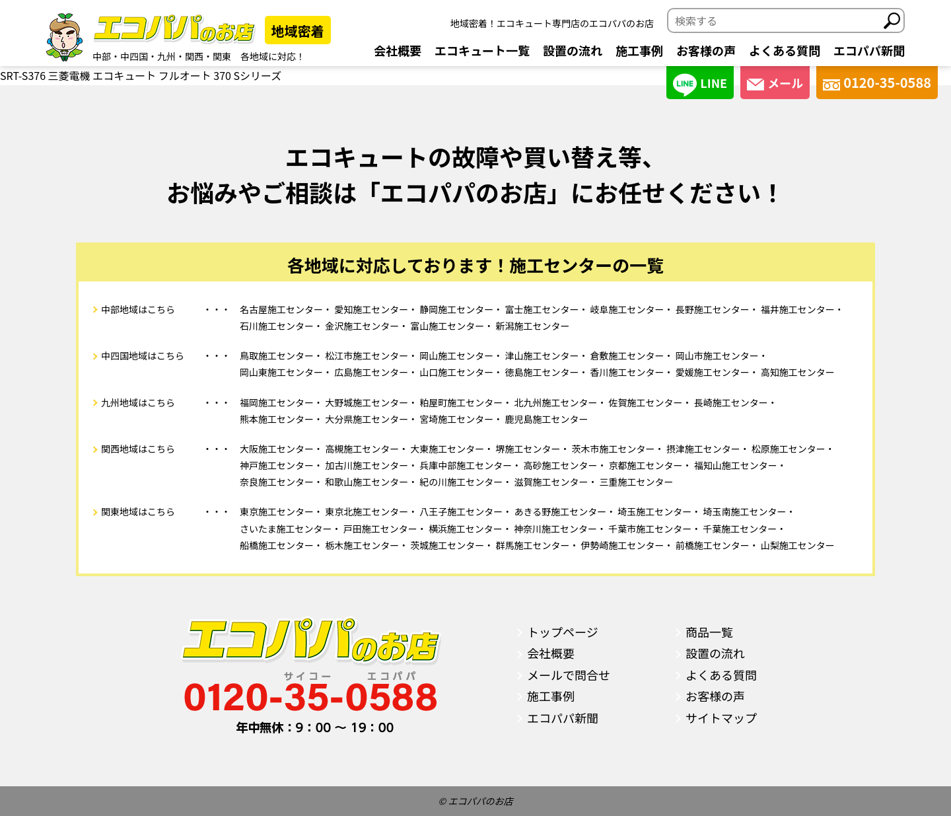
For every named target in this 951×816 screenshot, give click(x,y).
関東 (222, 56)
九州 (166, 56)
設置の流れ (572, 50)
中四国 (134, 56)
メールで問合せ (568, 674)
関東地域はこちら (138, 511)
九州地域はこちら (138, 402)
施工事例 (639, 50)
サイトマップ (721, 717)
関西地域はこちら (138, 448)
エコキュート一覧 (482, 50)
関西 (194, 56)
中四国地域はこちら (142, 355)
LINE (700, 84)
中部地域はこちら (138, 309)
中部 (101, 56)
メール (775, 82)
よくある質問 (784, 50)
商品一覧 (709, 631)
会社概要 (397, 50)
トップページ (562, 631)
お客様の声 (706, 50)
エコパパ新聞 (869, 50)
